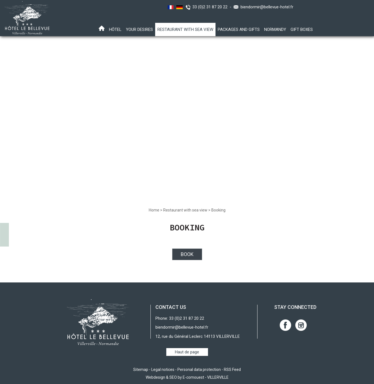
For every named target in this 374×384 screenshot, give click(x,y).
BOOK (187, 254)
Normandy (275, 29)
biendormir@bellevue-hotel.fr (267, 6)
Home (154, 210)
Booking (218, 210)
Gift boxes (302, 29)
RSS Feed (232, 369)
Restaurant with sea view (185, 29)
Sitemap (140, 369)
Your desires (139, 29)
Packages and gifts (239, 29)
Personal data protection (199, 369)
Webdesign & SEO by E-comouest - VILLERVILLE (187, 377)
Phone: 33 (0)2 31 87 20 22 (179, 318)
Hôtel (115, 29)
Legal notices (162, 369)
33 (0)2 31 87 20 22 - (213, 6)
